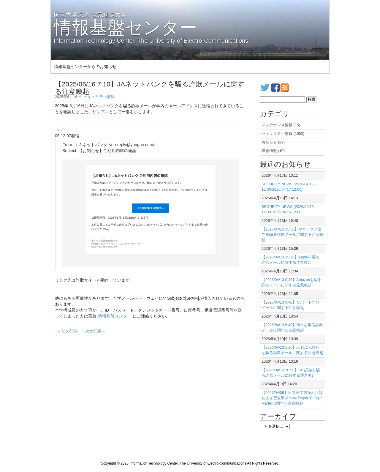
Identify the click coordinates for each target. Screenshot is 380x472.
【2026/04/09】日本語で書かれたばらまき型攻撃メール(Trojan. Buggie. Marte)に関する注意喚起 (292, 398)
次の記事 (93, 331)
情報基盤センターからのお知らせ (85, 66)
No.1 (60, 129)
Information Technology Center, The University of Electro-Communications (187, 463)
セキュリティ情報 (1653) (283, 134)
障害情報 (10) (273, 151)
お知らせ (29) (273, 142)
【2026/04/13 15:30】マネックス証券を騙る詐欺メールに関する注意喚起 (292, 234)
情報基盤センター (114, 316)
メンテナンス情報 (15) (281, 125)
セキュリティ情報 (99, 97)
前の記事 (69, 331)
